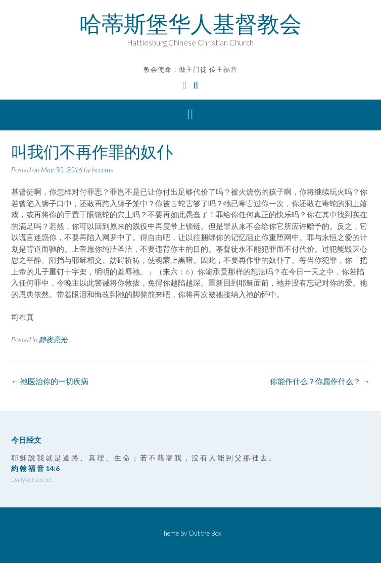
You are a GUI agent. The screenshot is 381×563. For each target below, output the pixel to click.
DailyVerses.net (31, 479)
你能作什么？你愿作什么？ (320, 381)
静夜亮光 (53, 339)
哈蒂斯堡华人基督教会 (190, 24)
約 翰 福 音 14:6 (35, 468)
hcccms (102, 169)
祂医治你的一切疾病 (49, 381)
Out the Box (204, 533)
